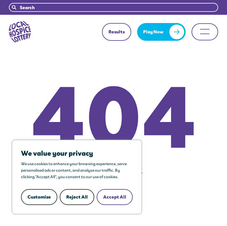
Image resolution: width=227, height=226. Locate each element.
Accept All (114, 197)
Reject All (77, 197)
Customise (39, 197)
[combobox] (113, 7)
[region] (77, 177)
